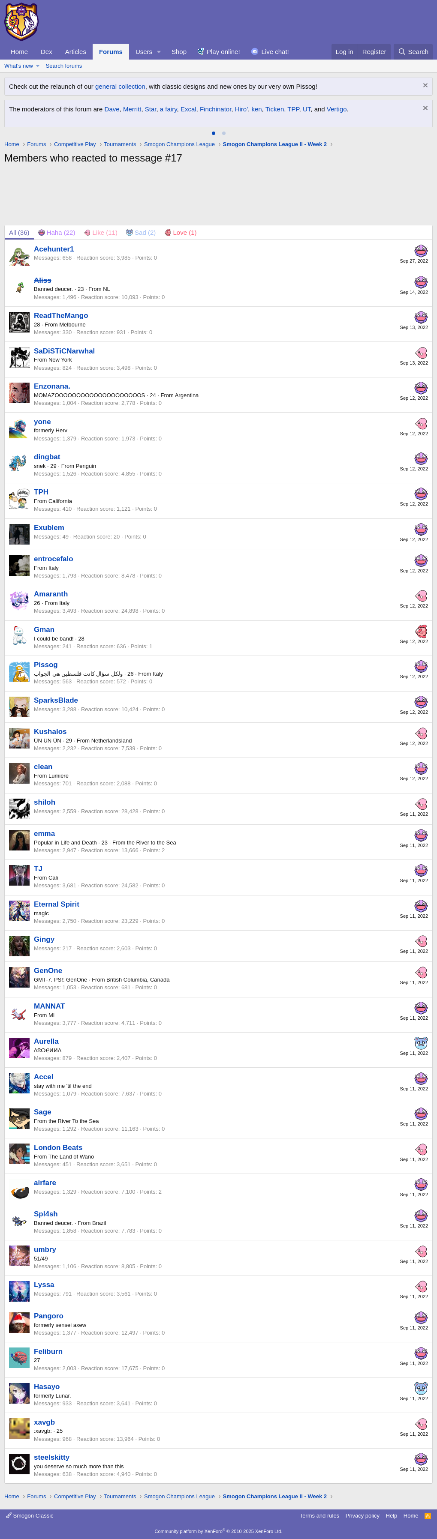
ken (256, 109)
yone (42, 422)
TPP (293, 109)
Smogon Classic (30, 1515)
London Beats (58, 1148)
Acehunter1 (54, 249)
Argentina (187, 395)
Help (392, 1515)
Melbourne (72, 324)
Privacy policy (363, 1515)
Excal (188, 109)
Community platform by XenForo (219, 1531)
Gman (44, 630)
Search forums (64, 66)
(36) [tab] (19, 232)
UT (306, 109)
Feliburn (48, 1351)
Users (144, 51)
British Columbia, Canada (137, 979)
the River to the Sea (151, 842)
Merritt (132, 109)
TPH (41, 492)
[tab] (213, 133)
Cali (53, 877)
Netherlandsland (111, 740)
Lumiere (58, 775)
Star (151, 109)
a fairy (168, 109)
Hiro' (241, 109)
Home (19, 51)
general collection (120, 86)
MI (51, 1015)
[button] (159, 52)
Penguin (86, 466)
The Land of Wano (71, 1156)
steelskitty (51, 1457)
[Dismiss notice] (424, 86)
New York (60, 359)
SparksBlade (56, 700)
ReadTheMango (61, 315)
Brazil (99, 1223)
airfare (45, 1183)
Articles (75, 51)
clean (43, 767)
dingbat (47, 457)
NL (106, 289)
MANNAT (49, 1006)
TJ (38, 869)
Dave (112, 109)
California (60, 501)
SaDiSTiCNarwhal (64, 351)
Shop (179, 51)
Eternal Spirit (56, 904)
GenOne (48, 971)
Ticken (274, 109)
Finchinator (215, 109)
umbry (45, 1250)
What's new (18, 66)
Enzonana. (52, 386)
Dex (46, 51)
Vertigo (337, 109)
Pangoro (48, 1316)
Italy (53, 568)
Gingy (44, 939)
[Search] (413, 52)
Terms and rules (319, 1515)
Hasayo (47, 1387)
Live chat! (275, 51)
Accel (43, 1077)
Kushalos (50, 732)
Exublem (49, 528)
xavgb (44, 1422)
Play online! (223, 51)
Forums (111, 51)
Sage (42, 1112)
